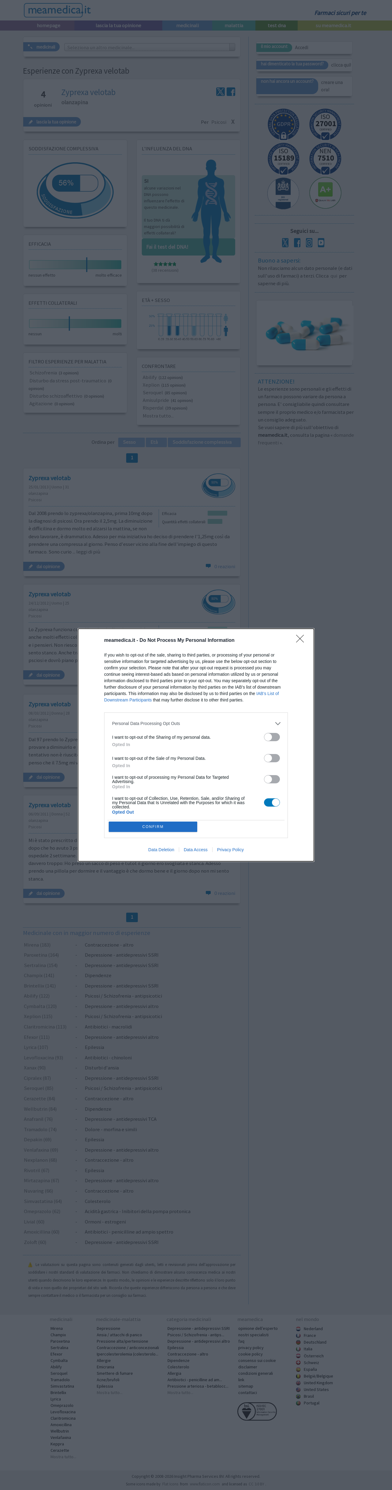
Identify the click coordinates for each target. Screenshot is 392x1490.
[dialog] (196, 745)
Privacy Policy (230, 850)
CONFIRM (153, 826)
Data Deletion (161, 850)
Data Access (196, 850)
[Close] (302, 640)
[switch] (272, 736)
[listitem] (196, 723)
